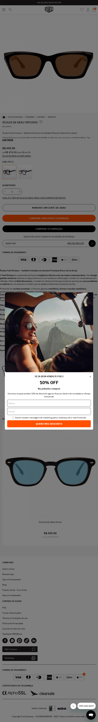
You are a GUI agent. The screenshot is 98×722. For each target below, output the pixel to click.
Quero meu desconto (49, 423)
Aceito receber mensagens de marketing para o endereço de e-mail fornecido (50, 417)
